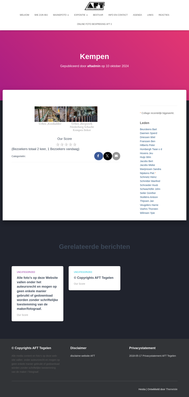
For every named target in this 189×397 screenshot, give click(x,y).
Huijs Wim (145, 157)
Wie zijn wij (41, 15)
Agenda (137, 15)
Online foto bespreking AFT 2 (94, 24)
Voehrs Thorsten (149, 208)
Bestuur (98, 15)
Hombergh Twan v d (151, 149)
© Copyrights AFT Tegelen (93, 278)
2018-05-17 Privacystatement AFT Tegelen (152, 355)
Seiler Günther (148, 193)
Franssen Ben (147, 141)
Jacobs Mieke (147, 165)
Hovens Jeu (146, 153)
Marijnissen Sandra (150, 169)
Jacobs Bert (146, 161)
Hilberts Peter (147, 145)
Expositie (81, 15)
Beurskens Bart (148, 129)
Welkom (24, 15)
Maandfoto (61, 15)
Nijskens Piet (147, 173)
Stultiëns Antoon (149, 197)
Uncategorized (26, 272)
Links (150, 15)
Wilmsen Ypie (147, 213)
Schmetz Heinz (148, 177)
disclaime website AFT (82, 355)
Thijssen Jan (147, 201)
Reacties (164, 15)
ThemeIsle (171, 389)
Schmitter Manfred (150, 181)
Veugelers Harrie (149, 205)
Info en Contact (118, 15)
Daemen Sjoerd (148, 133)
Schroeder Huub (149, 185)
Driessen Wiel (147, 137)
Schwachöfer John (150, 189)
